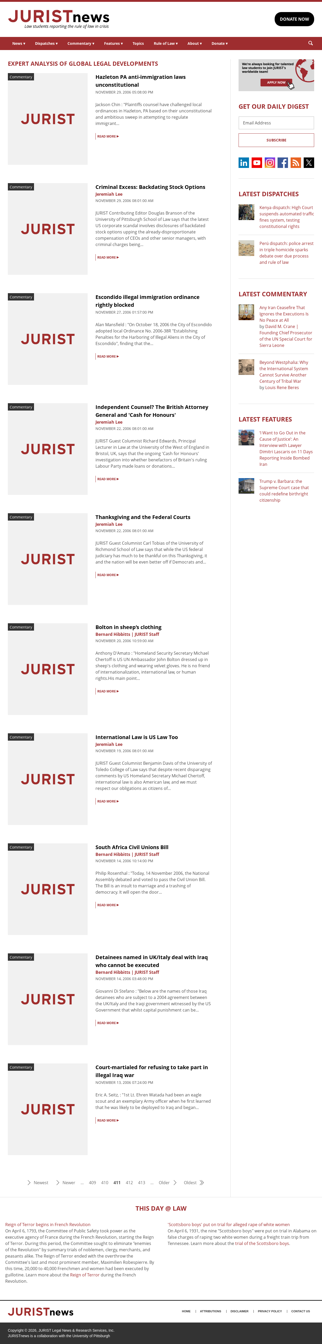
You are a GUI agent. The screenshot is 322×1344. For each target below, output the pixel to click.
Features (113, 43)
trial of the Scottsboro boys (262, 1243)
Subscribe (276, 140)
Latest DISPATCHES (269, 193)
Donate (220, 43)
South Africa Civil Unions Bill (131, 847)
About (195, 43)
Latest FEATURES (265, 419)
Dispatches (46, 43)
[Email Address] (276, 122)
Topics (138, 43)
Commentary (80, 43)
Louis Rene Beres (282, 387)
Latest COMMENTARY (273, 293)
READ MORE (108, 136)
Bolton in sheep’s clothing (128, 627)
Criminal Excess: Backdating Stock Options (150, 186)
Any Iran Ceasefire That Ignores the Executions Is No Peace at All (284, 314)
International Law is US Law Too (136, 737)
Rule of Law (166, 43)
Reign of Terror (85, 1275)
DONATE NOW (294, 19)
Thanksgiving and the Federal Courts (142, 517)
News (18, 43)
